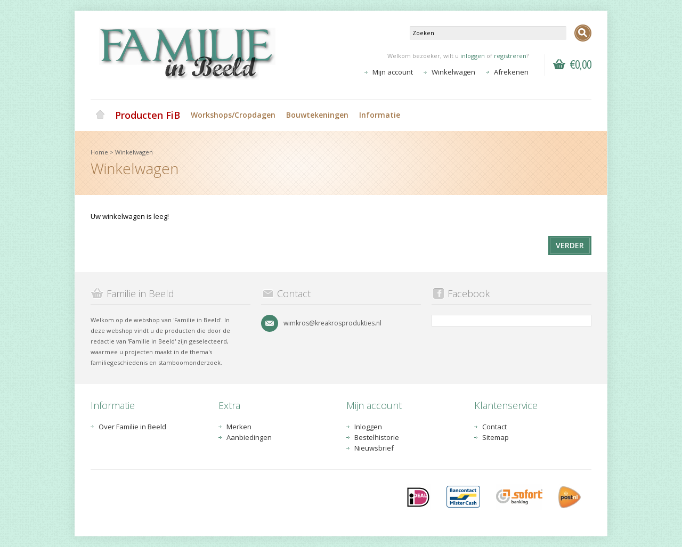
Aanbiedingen (249, 437)
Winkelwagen (453, 72)
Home (100, 115)
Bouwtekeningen (317, 115)
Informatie (379, 115)
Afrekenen (511, 72)
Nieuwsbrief (374, 448)
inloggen (472, 56)
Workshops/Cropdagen (233, 115)
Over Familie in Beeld (132, 426)
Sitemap (495, 437)
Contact (494, 426)
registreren (510, 56)
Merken (238, 426)
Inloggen (368, 426)
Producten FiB (147, 115)
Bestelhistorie (376, 437)
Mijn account (392, 72)
